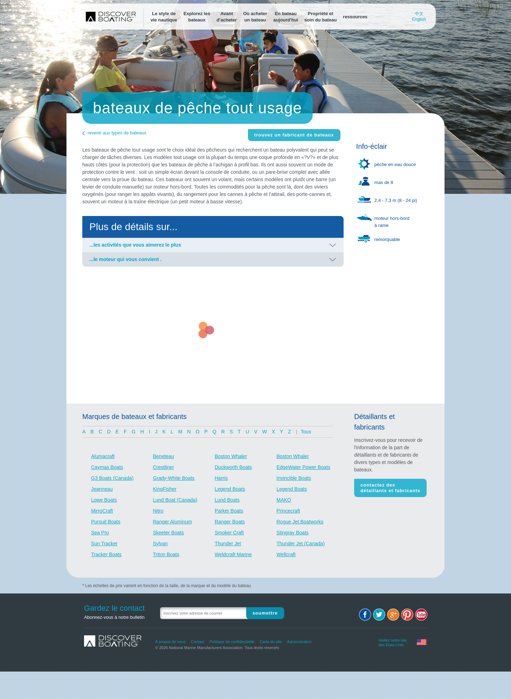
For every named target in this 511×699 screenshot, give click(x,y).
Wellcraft (285, 554)
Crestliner (163, 467)
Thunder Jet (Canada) (300, 543)
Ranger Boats (230, 522)
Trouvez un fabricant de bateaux (294, 135)
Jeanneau (102, 489)
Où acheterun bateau (255, 17)
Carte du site (271, 642)
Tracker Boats (106, 554)
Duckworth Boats (233, 467)
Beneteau (163, 456)
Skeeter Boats (168, 532)
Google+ (393, 614)
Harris (221, 478)
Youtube (421, 614)
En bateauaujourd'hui (285, 17)
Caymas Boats (107, 467)
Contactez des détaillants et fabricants (390, 487)
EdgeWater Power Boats (303, 467)
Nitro (158, 511)
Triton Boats (166, 554)
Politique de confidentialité (232, 642)
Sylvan (160, 543)
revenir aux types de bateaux (117, 132)
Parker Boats (229, 511)
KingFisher (165, 489)
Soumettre (265, 613)
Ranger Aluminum (172, 522)
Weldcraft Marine (233, 554)
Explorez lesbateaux (197, 17)
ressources (355, 16)
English (419, 19)
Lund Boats (227, 500)
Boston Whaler (231, 456)
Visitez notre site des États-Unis (392, 641)
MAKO (283, 500)
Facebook (365, 614)
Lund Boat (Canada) (175, 500)
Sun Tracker (104, 543)
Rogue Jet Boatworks (299, 522)
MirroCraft (102, 511)
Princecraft (288, 511)
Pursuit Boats (105, 522)
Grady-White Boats (173, 478)
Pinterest (407, 614)
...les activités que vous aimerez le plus (135, 245)
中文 (419, 13)
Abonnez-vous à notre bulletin (114, 617)
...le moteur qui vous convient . (125, 259)
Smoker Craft (229, 532)
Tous (306, 431)
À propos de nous (170, 642)
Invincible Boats (293, 478)
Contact (197, 642)
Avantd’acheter (227, 17)
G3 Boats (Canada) (112, 478)
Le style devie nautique (164, 17)
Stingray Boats (292, 532)
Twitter (379, 614)
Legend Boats (230, 489)
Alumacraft (103, 456)
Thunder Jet (228, 543)
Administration (299, 642)
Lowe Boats (104, 500)
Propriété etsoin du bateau (321, 17)
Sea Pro (100, 532)
